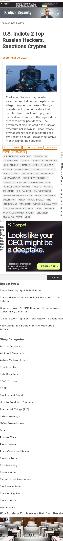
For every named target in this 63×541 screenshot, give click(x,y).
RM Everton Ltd (42, 191)
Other (3, 430)
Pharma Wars (8, 437)
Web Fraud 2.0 (18, 152)
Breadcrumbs (8, 367)
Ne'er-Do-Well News (33, 148)
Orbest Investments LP (35, 178)
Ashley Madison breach (14, 360)
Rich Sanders (24, 191)
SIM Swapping (8, 465)
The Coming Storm (11, 493)
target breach (36, 199)
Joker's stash (11, 173)
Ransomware (8, 444)
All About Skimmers (12, 353)
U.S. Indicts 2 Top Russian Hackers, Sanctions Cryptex (24, 40)
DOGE (3, 388)
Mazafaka (47, 173)
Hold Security (23, 169)
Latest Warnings (10, 416)
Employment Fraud (11, 395)
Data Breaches (9, 374)
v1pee (19, 217)
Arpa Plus (25, 156)
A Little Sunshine (12, 148)
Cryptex (25, 160)
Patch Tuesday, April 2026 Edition (20, 290)
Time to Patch (8, 500)
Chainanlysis (11, 160)
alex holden (11, 156)
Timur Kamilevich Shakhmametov (38, 204)
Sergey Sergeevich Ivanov (18, 195)
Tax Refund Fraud (11, 486)
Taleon (22, 199)
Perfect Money (12, 186)
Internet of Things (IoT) (14, 409)
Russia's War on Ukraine (14, 451)
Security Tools (9, 458)
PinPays (26, 186)
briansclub (40, 156)
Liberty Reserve (30, 173)
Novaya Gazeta (12, 178)
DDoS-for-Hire (8, 381)
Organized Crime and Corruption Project (27, 182)
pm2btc (37, 186)
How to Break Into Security (16, 402)
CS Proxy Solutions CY (44, 160)
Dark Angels (11, 165)
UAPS (38, 208)
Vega (27, 217)
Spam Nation (8, 472)
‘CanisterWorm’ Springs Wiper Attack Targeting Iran (31, 318)
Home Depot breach (44, 169)
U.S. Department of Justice (18, 208)
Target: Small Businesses (15, 479)
